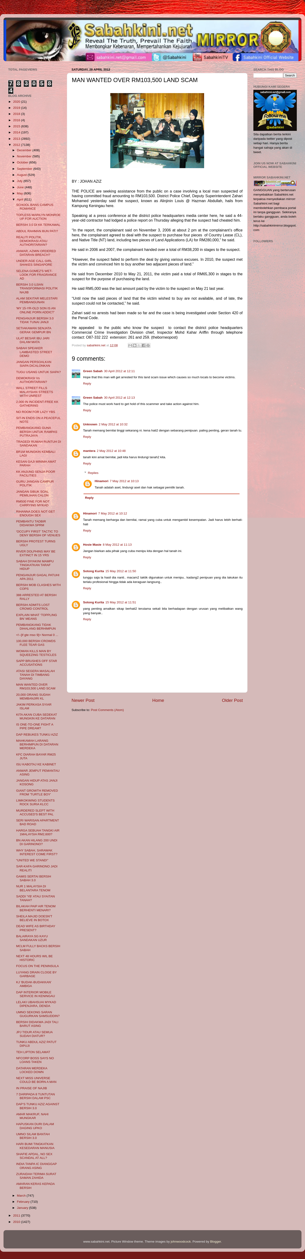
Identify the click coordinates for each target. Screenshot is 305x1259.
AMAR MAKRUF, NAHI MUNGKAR (32, 1116)
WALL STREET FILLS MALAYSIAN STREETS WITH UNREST (34, 391)
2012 (17, 145)
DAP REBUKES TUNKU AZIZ (37, 734)
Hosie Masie (92, 544)
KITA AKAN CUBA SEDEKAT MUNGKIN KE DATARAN (36, 716)
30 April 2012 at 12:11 (119, 371)
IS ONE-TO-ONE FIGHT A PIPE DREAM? (34, 726)
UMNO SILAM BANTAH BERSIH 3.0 (33, 1136)
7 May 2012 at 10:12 (112, 513)
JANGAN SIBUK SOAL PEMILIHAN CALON (32, 493)
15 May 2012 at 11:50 (120, 571)
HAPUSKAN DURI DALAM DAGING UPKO (35, 1126)
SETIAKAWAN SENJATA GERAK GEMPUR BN (33, 330)
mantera (89, 451)
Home (158, 700)
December (24, 150)
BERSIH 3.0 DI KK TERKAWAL (38, 225)
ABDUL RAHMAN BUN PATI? (37, 231)
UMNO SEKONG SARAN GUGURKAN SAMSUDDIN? (38, 1014)
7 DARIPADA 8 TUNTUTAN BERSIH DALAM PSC (35, 1096)
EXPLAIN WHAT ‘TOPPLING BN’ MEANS (36, 616)
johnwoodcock (181, 1241)
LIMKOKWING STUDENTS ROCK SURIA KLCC (35, 802)
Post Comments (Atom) (107, 710)
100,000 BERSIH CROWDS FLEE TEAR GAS (36, 643)
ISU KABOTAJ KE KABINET (36, 764)
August (22, 175)
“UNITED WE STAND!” (32, 860)
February (23, 1201)
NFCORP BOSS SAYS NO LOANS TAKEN (35, 1060)
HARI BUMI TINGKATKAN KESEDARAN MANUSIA (35, 1145)
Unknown (90, 424)
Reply (87, 383)
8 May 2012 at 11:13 (117, 544)
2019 (17, 108)
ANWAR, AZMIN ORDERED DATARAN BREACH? (36, 253)
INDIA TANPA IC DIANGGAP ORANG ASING (36, 1165)
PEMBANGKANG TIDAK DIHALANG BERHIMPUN (36, 626)
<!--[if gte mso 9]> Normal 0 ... (37, 635)
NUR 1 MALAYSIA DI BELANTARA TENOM (33, 888)
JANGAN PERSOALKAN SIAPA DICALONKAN (33, 363)
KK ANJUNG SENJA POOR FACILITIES (35, 473)
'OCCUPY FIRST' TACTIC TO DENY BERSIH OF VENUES (38, 533)
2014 (17, 132)
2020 (17, 101)
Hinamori (102, 481)
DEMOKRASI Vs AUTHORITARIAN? (31, 380)
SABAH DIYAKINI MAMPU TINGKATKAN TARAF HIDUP (35, 565)
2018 (17, 114)
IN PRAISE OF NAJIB (31, 1088)
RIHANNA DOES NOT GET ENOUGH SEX (35, 513)
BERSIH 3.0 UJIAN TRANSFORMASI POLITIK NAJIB (37, 288)
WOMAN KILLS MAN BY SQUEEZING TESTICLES (36, 653)
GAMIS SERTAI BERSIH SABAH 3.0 (33, 878)
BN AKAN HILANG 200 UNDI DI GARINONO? (36, 842)
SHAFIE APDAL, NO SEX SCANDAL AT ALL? (34, 1156)
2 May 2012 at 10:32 (113, 424)
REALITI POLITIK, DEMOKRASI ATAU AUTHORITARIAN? (31, 240)
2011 (17, 1215)
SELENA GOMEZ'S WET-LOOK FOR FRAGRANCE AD (36, 274)
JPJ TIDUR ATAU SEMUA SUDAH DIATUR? (34, 1034)
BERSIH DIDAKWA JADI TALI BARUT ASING (37, 1024)
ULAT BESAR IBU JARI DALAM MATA (33, 340)
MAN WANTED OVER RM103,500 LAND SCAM (35, 686)
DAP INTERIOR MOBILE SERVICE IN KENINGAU (35, 994)
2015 (17, 126)
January (23, 1208)
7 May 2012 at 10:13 (124, 481)
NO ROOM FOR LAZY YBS (35, 412)
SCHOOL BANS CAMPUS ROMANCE (34, 206)
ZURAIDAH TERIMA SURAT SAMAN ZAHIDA (36, 1176)
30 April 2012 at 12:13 (119, 397)
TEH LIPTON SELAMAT (33, 1052)
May (20, 193)
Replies (93, 473)
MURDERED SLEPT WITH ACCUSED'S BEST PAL (35, 812)
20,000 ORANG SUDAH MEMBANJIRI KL (33, 696)
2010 (17, 1222)
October (23, 162)
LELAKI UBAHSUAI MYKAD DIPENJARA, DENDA (36, 1004)
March (22, 1195)
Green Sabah (93, 371)
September (25, 168)
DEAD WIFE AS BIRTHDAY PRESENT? (35, 928)
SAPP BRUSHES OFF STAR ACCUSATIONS (36, 662)
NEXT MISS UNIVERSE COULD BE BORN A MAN (36, 1080)
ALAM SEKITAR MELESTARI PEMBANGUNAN (37, 300)
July (20, 181)
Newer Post (83, 700)
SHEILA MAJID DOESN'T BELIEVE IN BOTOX (34, 918)
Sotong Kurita (93, 571)
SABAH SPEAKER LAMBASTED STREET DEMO (34, 351)
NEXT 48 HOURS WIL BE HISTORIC (34, 958)
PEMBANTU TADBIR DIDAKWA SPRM (31, 523)
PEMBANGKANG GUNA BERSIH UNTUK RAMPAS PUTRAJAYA (36, 431)
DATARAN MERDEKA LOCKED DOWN (31, 1070)
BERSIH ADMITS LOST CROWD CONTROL (33, 606)
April (20, 199)
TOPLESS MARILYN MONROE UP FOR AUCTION (38, 216)
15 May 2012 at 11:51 (120, 602)
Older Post (232, 700)
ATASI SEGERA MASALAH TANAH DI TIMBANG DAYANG (35, 674)
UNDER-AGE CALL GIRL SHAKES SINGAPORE (34, 262)
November (24, 156)
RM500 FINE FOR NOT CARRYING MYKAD (33, 503)
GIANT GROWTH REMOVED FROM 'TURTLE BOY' (37, 792)
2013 (17, 138)
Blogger (215, 1241)
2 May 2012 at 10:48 (111, 451)
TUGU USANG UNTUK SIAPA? (38, 372)
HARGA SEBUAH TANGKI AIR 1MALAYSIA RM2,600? (38, 832)
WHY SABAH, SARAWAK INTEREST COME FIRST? (36, 852)
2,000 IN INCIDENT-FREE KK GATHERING (37, 403)
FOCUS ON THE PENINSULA (37, 966)
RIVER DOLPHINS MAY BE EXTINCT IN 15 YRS (36, 553)
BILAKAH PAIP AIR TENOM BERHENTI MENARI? (36, 908)
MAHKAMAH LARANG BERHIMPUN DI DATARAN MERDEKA (37, 744)
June (21, 187)
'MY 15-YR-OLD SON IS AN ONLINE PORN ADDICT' (36, 310)
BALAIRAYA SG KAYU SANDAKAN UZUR (32, 938)
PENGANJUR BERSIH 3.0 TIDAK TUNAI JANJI (35, 320)
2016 (17, 120)
